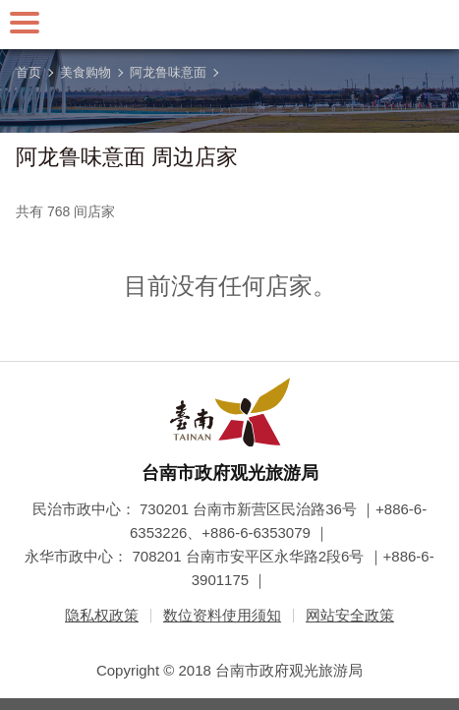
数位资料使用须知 (222, 615)
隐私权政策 (102, 615)
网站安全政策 (350, 615)
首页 (28, 72)
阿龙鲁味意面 (168, 72)
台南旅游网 (230, 24)
